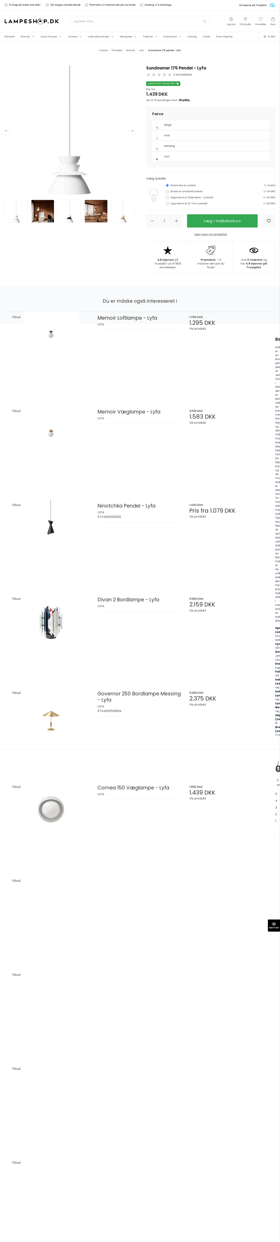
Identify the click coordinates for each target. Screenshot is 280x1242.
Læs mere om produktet (210, 234)
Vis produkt (197, 328)
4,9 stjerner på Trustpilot (252, 5)
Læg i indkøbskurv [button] (222, 221)
